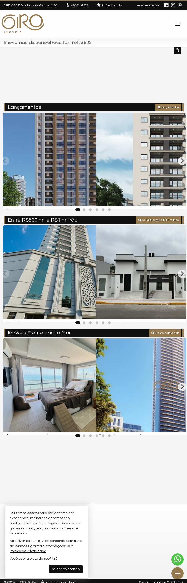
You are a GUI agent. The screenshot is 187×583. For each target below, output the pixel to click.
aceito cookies (66, 569)
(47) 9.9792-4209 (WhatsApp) (121, 523)
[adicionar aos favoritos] (86, 200)
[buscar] (172, 77)
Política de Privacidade (60, 579)
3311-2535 (79, 5)
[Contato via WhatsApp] (177, 559)
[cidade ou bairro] (137, 77)
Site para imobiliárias (152, 579)
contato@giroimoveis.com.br (120, 528)
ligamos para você (114, 532)
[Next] (182, 160)
